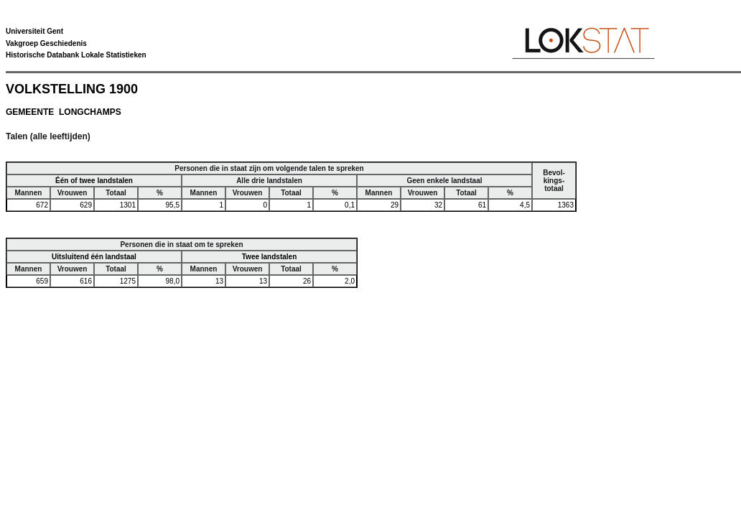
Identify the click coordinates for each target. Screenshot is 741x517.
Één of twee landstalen (94, 181)
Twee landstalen (269, 257)
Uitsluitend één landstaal (94, 257)
